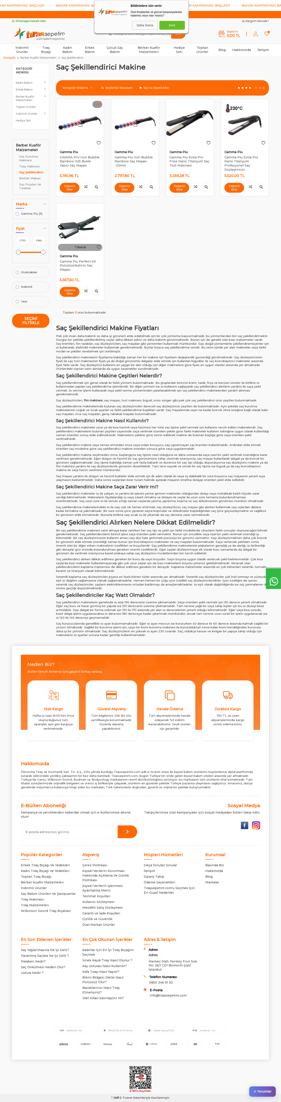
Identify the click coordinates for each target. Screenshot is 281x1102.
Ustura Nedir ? (32, 973)
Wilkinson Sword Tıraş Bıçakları (46, 911)
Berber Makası (30, 178)
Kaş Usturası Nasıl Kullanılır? (104, 966)
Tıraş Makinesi (29, 166)
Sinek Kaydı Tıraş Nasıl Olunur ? (107, 960)
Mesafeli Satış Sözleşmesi (102, 908)
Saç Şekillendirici (31, 172)
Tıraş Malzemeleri (35, 905)
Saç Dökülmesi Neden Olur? (43, 967)
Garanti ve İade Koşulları (101, 913)
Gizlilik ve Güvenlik (97, 919)
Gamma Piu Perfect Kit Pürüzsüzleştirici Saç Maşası (78, 265)
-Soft (115, 1097)
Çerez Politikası (94, 865)
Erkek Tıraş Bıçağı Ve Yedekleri (45, 865)
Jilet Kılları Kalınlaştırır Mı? (103, 998)
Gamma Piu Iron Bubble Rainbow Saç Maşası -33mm (134, 161)
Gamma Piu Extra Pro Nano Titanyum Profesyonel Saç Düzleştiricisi (241, 163)
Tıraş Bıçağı (46, 50)
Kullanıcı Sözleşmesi (98, 902)
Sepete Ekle (69, 187)
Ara (178, 33)
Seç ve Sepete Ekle (154, 87)
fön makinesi (93, 400)
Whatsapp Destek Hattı (29, 21)
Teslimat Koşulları (96, 896)
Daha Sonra (145, 25)
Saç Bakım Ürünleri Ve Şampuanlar (48, 894)
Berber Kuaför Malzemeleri (149, 50)
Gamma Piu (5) (29, 214)
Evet (172, 25)
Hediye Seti (179, 50)
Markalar (212, 882)
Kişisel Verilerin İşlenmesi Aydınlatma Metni (102, 888)
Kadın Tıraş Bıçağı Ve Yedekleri (45, 871)
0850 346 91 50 (161, 982)
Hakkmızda (214, 871)
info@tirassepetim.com (168, 995)
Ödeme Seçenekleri (159, 882)
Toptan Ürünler (202, 50)
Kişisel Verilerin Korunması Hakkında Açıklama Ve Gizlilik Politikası (105, 875)
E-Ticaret (126, 1097)
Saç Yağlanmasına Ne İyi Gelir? (45, 950)
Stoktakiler (26, 272)
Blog (222, 50)
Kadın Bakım (67, 50)
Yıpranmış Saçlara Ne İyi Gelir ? (45, 956)
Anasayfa (9, 57)
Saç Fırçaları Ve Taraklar (30, 186)
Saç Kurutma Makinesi (28, 158)
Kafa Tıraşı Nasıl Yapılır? (100, 972)
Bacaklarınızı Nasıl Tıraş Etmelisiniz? (101, 990)
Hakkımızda (241, 50)
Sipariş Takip (154, 877)
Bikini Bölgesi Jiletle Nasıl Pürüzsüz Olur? (102, 979)
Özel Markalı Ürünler (98, 925)
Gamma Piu (69, 152)
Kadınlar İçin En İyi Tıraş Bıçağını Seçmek (108, 952)
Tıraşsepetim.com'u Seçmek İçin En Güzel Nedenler (169, 890)
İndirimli (24, 287)
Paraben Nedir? (33, 961)
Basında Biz (214, 865)
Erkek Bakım (90, 50)
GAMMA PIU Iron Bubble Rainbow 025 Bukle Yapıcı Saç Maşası (79, 161)
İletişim (263, 50)
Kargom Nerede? (255, 21)
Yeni (21, 301)
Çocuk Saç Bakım (115, 50)
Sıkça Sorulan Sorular (160, 865)
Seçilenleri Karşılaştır (117, 87)
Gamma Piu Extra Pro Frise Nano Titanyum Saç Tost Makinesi (189, 161)
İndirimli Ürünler (22, 50)
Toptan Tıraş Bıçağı (36, 877)
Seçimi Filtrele (31, 321)
